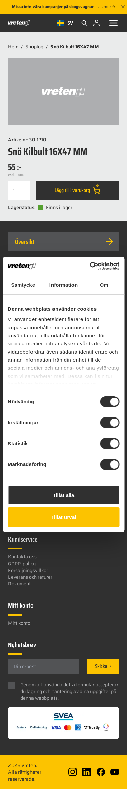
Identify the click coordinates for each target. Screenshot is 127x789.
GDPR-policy (22, 563)
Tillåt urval (63, 517)
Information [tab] (63, 285)
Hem (13, 46)
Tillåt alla (64, 495)
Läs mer (105, 6)
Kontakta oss (22, 556)
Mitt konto (19, 623)
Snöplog (34, 46)
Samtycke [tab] (23, 285)
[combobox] (65, 23)
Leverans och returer (30, 577)
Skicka (103, 666)
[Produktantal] (19, 190)
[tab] (63, 241)
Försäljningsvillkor (28, 570)
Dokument (19, 584)
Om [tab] (104, 285)
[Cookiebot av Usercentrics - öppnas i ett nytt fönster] (90, 266)
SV (65, 23)
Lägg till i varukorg (77, 189)
